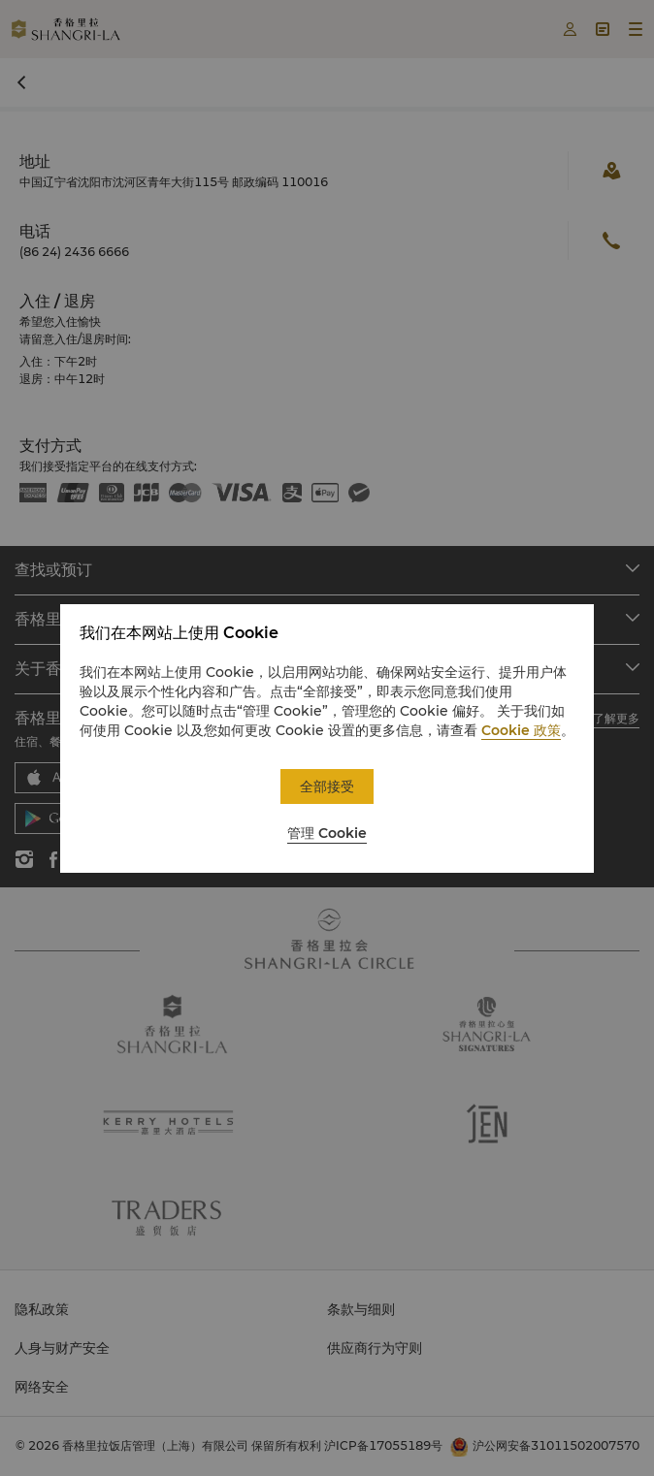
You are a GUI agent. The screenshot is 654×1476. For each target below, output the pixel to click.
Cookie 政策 (521, 730)
